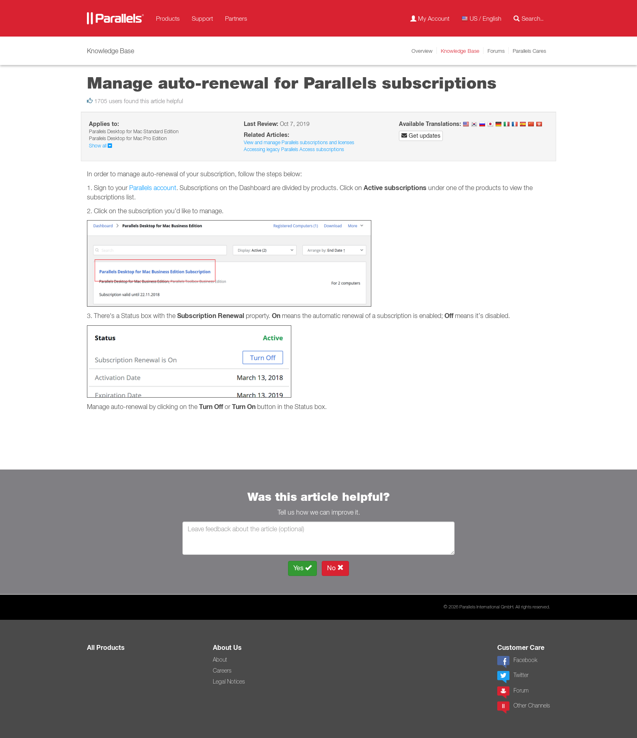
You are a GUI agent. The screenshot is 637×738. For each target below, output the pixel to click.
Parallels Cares (529, 51)
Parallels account (152, 187)
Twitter (513, 677)
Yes (302, 568)
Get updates (420, 135)
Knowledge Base (460, 51)
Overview (422, 51)
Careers (222, 670)
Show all (100, 146)
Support (202, 18)
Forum (513, 692)
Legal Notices (229, 681)
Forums (496, 51)
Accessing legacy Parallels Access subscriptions (294, 149)
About (220, 659)
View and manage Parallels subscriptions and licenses (299, 142)
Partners (236, 18)
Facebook (517, 662)
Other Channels (523, 707)
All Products (106, 647)
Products (168, 18)
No (335, 568)
